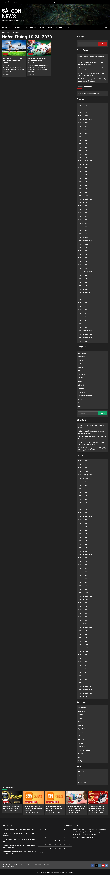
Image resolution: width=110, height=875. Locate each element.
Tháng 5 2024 (82, 178)
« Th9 (39, 852)
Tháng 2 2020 (82, 323)
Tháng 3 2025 (82, 147)
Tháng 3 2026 (82, 105)
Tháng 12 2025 (83, 116)
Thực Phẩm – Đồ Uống (85, 395)
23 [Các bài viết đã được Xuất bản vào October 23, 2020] (60, 845)
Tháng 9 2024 (82, 168)
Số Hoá (80, 381)
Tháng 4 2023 (82, 223)
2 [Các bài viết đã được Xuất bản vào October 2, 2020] (59, 833)
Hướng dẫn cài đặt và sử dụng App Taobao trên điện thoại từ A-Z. (91, 63)
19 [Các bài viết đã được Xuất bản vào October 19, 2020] (40, 845)
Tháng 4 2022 (82, 254)
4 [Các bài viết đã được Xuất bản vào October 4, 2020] (69, 833)
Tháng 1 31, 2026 (78, 812)
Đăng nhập (81, 772)
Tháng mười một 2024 (85, 161)
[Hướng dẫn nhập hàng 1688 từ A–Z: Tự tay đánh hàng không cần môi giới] (76, 797)
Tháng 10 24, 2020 (13, 65)
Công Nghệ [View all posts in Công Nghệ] (28, 802)
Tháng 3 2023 (82, 226)
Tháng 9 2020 (82, 299)
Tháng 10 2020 (83, 296)
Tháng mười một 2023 (85, 199)
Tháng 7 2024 (82, 171)
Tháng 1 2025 (82, 154)
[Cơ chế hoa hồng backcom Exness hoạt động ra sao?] (12, 797)
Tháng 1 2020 (82, 327)
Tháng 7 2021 (82, 275)
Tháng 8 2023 (82, 209)
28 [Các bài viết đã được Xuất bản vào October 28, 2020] (50, 848)
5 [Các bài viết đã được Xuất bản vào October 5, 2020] (40, 837)
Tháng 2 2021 (82, 282)
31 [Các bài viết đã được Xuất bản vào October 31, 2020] (64, 848)
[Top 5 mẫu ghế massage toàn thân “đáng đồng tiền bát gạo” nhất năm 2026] (98, 797)
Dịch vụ (80, 360)
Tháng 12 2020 (83, 289)
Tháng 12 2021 (83, 268)
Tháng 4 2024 (82, 181)
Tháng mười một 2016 (85, 334)
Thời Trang (52, 2)
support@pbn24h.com (85, 837)
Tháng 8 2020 (82, 303)
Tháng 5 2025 (82, 140)
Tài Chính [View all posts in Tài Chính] (6, 802)
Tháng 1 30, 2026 (99, 812)
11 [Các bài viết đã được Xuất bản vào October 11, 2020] (69, 837)
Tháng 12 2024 (83, 157)
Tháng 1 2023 (82, 233)
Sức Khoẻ (81, 385)
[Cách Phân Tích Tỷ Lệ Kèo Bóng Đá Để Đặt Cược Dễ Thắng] (14, 48)
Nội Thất (44, 2)
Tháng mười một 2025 (85, 119)
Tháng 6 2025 (82, 136)
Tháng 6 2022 (82, 247)
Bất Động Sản (6, 2)
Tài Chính (81, 388)
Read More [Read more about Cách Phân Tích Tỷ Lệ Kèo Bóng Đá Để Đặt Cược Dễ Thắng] (6, 74)
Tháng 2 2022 (82, 261)
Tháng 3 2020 (82, 320)
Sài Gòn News (12, 13)
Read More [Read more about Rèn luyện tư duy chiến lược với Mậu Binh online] (31, 74)
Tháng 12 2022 (83, 237)
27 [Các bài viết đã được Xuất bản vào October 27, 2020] (45, 848)
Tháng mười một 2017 (85, 330)
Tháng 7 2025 (82, 133)
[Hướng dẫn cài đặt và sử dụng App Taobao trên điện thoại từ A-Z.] (33, 797)
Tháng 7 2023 (82, 213)
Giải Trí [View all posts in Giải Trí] (5, 54)
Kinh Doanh (36, 2)
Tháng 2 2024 (82, 188)
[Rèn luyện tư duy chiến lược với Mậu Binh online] (39, 48)
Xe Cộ (58, 2)
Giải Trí (80, 367)
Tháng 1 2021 (82, 285)
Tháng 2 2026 (82, 109)
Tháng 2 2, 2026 (34, 812)
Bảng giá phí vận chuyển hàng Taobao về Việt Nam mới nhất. (92, 69)
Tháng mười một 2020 (85, 292)
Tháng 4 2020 (82, 317)
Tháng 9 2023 (82, 206)
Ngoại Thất (81, 374)
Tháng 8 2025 (82, 130)
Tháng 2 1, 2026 (56, 812)
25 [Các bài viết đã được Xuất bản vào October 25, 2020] (69, 845)
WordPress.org (83, 782)
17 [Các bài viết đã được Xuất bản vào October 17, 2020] (64, 841)
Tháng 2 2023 (82, 230)
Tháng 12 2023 (83, 195)
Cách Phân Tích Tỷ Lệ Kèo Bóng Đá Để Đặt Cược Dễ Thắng (12, 61)
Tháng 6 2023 (82, 216)
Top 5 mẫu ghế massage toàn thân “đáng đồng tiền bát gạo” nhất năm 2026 (92, 80)
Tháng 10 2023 (83, 202)
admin (6, 65)
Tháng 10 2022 (83, 244)
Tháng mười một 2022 (85, 240)
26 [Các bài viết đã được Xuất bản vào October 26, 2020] (40, 848)
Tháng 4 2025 (82, 143)
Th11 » (44, 852)
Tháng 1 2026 (82, 112)
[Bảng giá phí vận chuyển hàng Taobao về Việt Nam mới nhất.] (55, 797)
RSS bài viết (81, 775)
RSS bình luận (82, 779)
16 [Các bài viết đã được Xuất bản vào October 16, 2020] (60, 841)
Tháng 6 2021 (82, 278)
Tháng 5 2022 (82, 251)
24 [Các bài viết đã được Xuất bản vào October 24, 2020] (64, 845)
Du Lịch (22, 2)
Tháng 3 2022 (82, 258)
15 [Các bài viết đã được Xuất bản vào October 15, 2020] (55, 841)
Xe (79, 403)
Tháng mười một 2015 (85, 337)
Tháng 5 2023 (82, 220)
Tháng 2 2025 (82, 150)
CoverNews (60, 872)
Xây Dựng (81, 399)
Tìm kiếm (81, 37)
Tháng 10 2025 (83, 123)
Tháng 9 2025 (82, 126)
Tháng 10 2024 (83, 164)
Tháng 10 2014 (83, 341)
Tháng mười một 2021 (85, 272)
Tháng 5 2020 (82, 313)
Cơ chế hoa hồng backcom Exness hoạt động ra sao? (91, 57)
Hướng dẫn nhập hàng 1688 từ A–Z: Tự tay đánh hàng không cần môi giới (91, 74)
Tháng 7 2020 (82, 306)
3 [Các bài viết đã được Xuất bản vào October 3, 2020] (64, 833)
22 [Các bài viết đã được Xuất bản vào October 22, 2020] (55, 845)
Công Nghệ (15, 2)
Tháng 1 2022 (82, 265)
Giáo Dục (28, 2)
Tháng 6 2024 (82, 175)
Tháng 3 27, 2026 (13, 810)
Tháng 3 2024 (82, 185)
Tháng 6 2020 (82, 310)
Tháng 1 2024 (82, 192)
